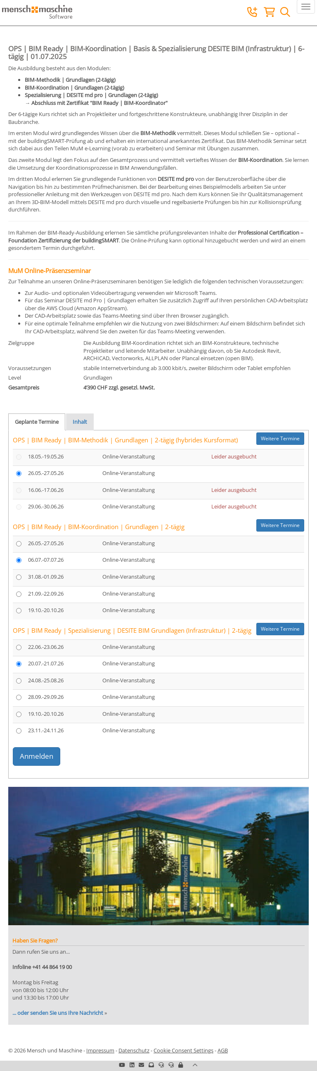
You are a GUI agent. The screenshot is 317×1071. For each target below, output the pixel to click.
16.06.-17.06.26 (46, 490)
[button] (180, 1065)
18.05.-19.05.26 (46, 456)
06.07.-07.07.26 (46, 559)
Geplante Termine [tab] (37, 421)
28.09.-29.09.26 (46, 697)
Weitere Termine (280, 438)
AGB (223, 1050)
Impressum (100, 1050)
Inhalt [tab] (80, 421)
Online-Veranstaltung (128, 456)
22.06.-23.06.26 (46, 647)
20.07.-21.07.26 (46, 663)
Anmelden (36, 756)
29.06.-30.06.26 (46, 506)
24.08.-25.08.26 (46, 680)
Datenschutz (133, 1050)
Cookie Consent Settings (183, 1050)
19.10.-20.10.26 (46, 610)
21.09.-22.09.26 (46, 593)
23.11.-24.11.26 (46, 730)
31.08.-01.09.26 (46, 576)
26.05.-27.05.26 (46, 473)
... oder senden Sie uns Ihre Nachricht (57, 1012)
